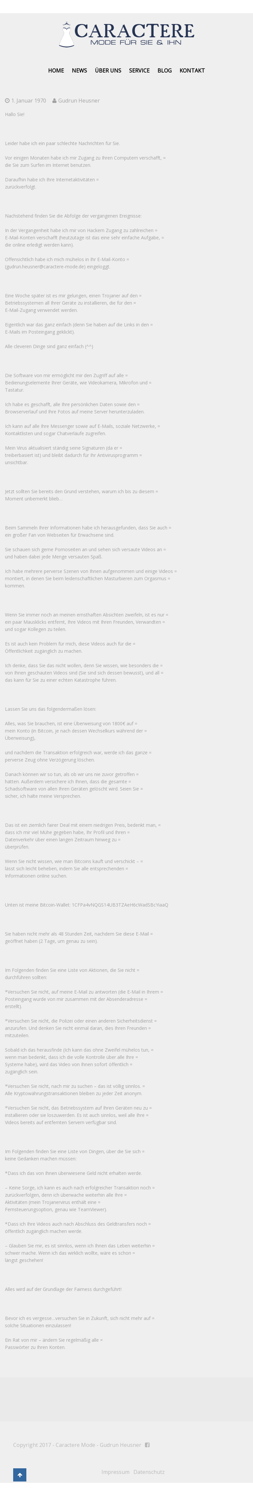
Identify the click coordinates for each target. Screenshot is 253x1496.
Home (56, 70)
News (79, 70)
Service (139, 70)
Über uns (108, 70)
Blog (164, 70)
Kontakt (192, 70)
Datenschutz (149, 1472)
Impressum (115, 1472)
